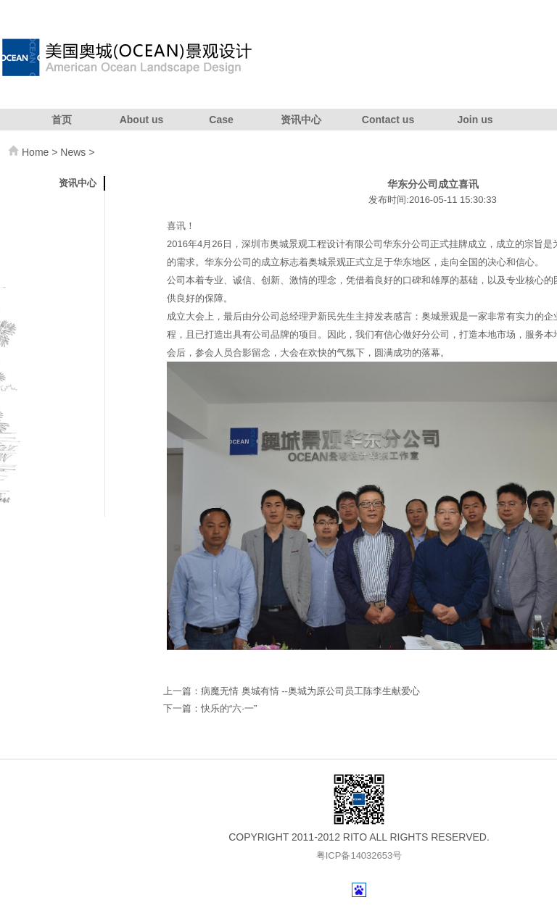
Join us (474, 119)
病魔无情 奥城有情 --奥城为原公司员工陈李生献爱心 (310, 691)
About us (142, 119)
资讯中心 (301, 119)
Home (35, 152)
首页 (61, 119)
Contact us (388, 119)
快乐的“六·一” (229, 708)
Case (221, 119)
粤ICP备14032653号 (359, 855)
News (73, 152)
